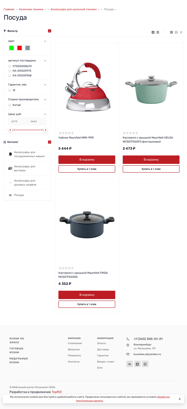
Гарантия (102, 355)
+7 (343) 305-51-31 (148, 339)
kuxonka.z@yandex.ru (147, 354)
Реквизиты (74, 355)
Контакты (74, 361)
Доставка (103, 349)
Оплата (101, 343)
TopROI (57, 392)
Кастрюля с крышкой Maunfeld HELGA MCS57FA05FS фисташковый (148, 139)
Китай (17, 105)
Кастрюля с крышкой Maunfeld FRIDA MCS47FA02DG (83, 275)
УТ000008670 (22, 66)
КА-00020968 (22, 75)
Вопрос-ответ (105, 361)
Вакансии (74, 349)
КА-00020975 (22, 70)
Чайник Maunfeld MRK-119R (76, 137)
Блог (100, 367)
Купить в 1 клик (86, 169)
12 (14, 90)
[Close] (179, 399)
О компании (75, 343)
